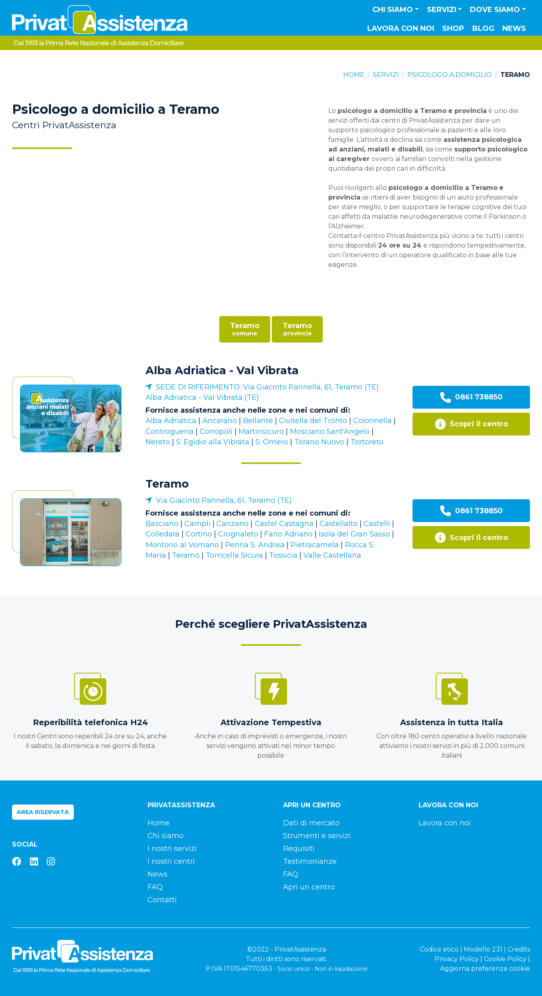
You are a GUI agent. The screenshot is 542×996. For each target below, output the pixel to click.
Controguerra (170, 431)
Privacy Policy (457, 959)
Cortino (199, 534)
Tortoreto (367, 442)
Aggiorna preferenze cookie (485, 968)
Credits (519, 949)
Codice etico (439, 949)
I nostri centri (171, 861)
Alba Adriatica (171, 420)
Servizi (386, 75)
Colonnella (372, 420)
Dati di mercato (311, 823)
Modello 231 (483, 949)
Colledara (163, 534)
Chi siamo (166, 835)
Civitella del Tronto (313, 420)
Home (353, 75)
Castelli (377, 523)
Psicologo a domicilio (449, 75)
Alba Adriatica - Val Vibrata (222, 370)
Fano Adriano (288, 534)
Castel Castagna (284, 523)
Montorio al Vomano (182, 544)
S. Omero (271, 442)
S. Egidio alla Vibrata (212, 442)
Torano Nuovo (319, 442)
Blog (483, 28)
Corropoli (216, 431)
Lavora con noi (400, 28)
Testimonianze (310, 861)
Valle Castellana (332, 555)
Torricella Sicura (234, 555)
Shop (453, 28)
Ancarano (219, 420)
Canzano (232, 523)
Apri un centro (309, 887)
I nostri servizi (172, 848)
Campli (197, 523)
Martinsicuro (261, 431)
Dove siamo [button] (495, 9)
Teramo (167, 483)
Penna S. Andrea (255, 544)
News (514, 28)
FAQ (155, 887)
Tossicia (283, 555)
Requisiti (299, 848)
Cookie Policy (505, 959)
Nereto (158, 442)
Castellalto (339, 523)
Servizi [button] (441, 9)
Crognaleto (238, 534)
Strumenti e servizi (317, 835)
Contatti (162, 899)
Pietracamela (315, 544)
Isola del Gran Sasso (354, 534)
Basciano (162, 523)
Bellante (258, 420)
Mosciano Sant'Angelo (330, 431)
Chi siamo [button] (392, 9)
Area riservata (43, 812)
